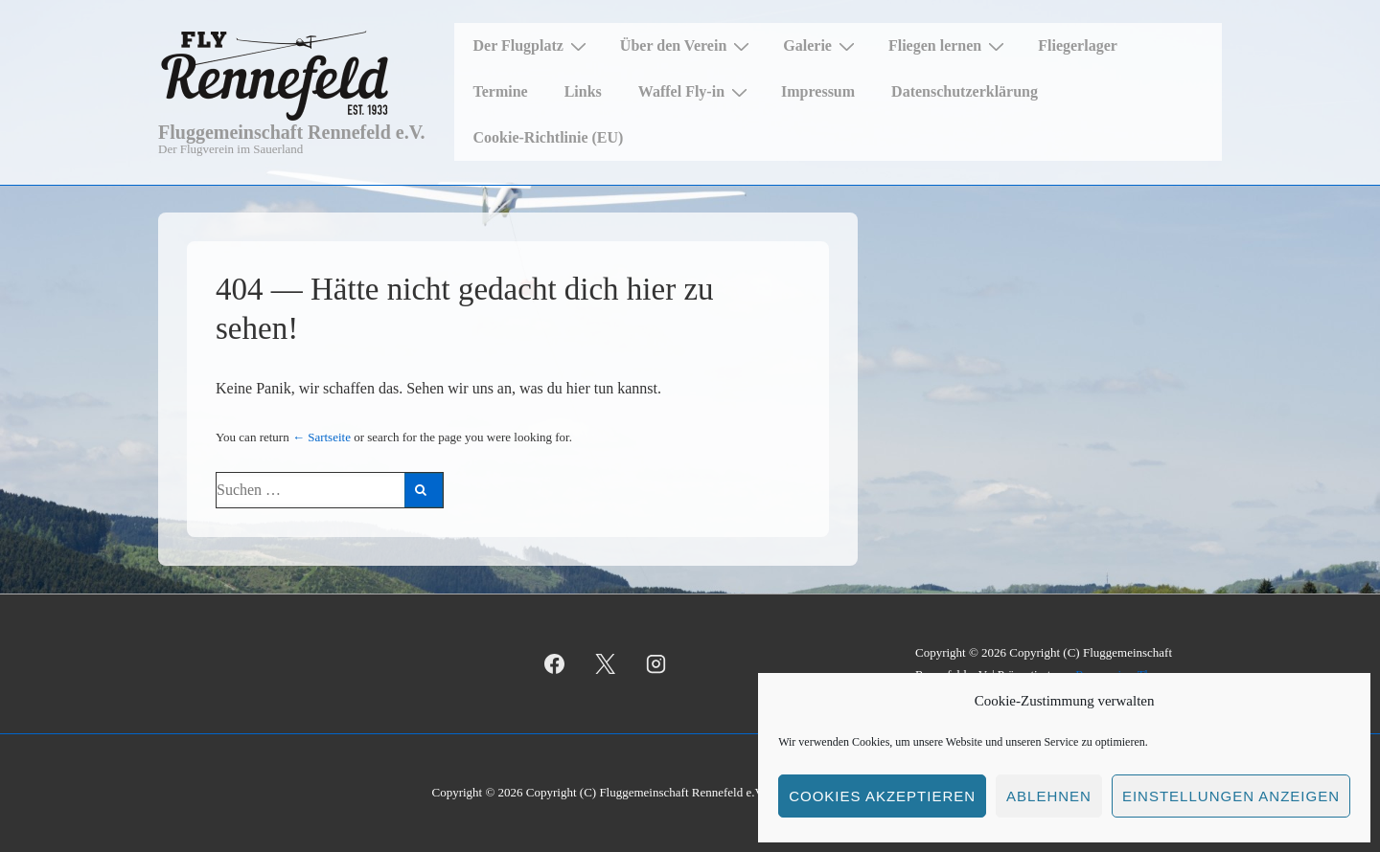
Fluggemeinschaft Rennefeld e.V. (292, 132)
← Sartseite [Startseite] (321, 437)
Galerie (821, 46)
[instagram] (656, 664)
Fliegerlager (1077, 45)
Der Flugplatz (532, 46)
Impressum (818, 91)
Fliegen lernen (948, 46)
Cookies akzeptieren (882, 796)
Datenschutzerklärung (964, 91)
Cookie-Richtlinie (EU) (548, 137)
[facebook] (555, 664)
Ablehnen (1049, 796)
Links (583, 91)
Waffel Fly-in (695, 91)
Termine (500, 91)
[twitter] (605, 664)
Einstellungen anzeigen (1231, 796)
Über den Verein (687, 46)
